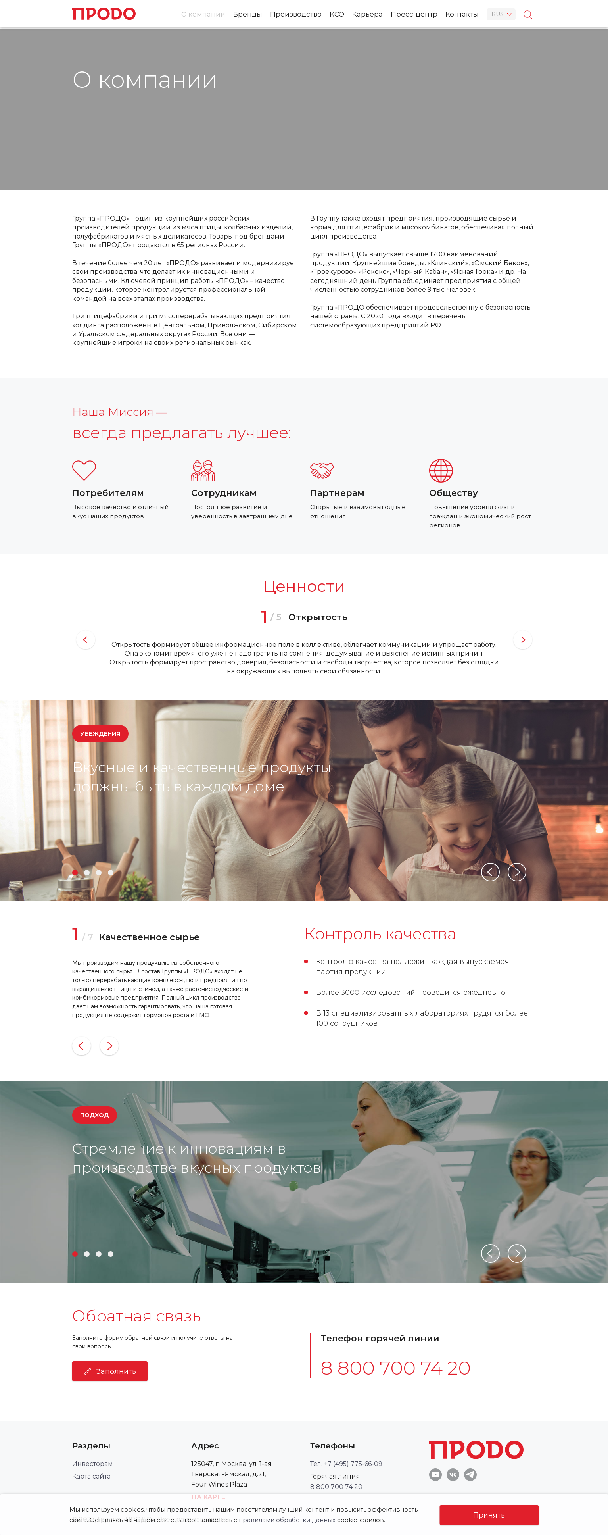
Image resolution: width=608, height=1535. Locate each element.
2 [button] (87, 872)
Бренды (247, 14)
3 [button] (99, 872)
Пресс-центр (414, 14)
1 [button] (75, 872)
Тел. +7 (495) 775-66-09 (346, 1464)
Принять (489, 1515)
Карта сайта (91, 1476)
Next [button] (522, 639)
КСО (337, 14)
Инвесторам (92, 1464)
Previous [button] (85, 639)
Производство (296, 14)
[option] (304, 640)
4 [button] (110, 872)
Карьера (367, 14)
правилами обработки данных (287, 1519)
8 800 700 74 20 (396, 1367)
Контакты (462, 14)
